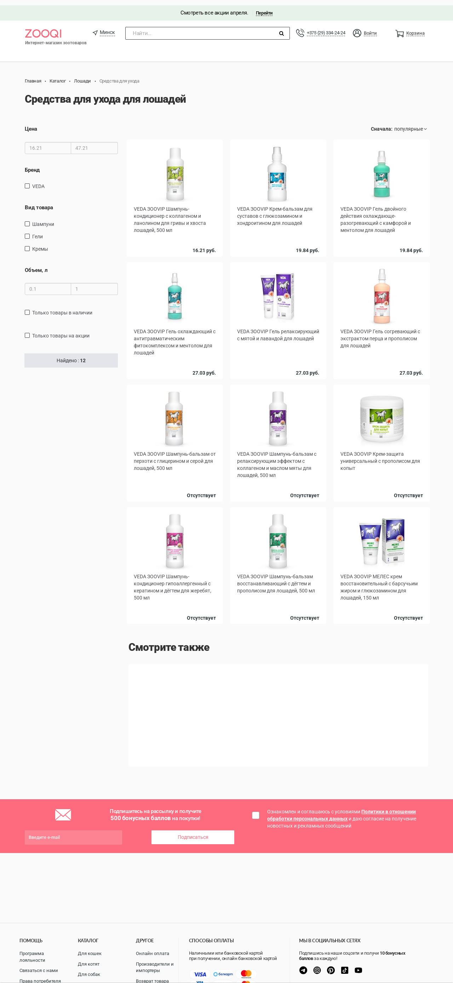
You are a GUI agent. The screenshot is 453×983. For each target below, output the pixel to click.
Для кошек (90, 953)
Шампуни (43, 219)
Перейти (264, 7)
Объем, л (36, 265)
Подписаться (193, 832)
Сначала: (381, 124)
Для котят (88, 964)
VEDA (38, 181)
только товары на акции (61, 330)
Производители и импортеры (155, 967)
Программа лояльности (32, 957)
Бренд (32, 164)
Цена (31, 124)
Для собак (89, 974)
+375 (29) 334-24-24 (326, 27)
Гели (37, 231)
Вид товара (39, 202)
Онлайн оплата (152, 953)
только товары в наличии (62, 307)
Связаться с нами (38, 970)
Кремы (40, 243)
